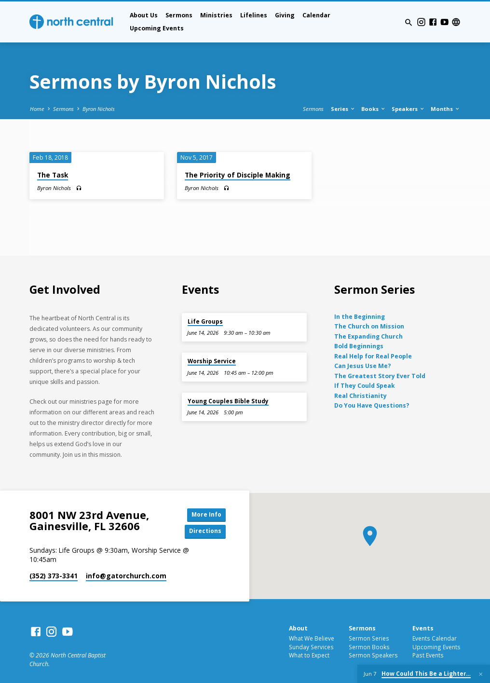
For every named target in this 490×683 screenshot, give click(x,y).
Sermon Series (369, 639)
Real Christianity (360, 396)
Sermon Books (369, 648)
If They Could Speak (364, 386)
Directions (204, 532)
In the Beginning (359, 317)
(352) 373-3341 (53, 577)
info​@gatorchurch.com (126, 577)
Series (343, 108)
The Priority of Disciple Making (237, 174)
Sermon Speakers (373, 656)
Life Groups (205, 321)
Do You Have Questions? (371, 405)
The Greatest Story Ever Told (379, 376)
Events (423, 629)
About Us (144, 15)
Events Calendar (434, 639)
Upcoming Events (157, 28)
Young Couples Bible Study (228, 401)
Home (37, 108)
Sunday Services (311, 648)
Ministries (216, 15)
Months (445, 108)
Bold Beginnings (358, 346)
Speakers (408, 108)
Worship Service (212, 361)
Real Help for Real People (373, 356)
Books (373, 108)
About (298, 629)
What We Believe (311, 639)
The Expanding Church (368, 336)
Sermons (178, 15)
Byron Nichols (98, 108)
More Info (204, 515)
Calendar (316, 15)
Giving (285, 15)
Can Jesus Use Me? (362, 366)
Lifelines (253, 15)
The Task (52, 174)
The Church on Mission (369, 326)
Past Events (428, 656)
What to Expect (309, 656)
